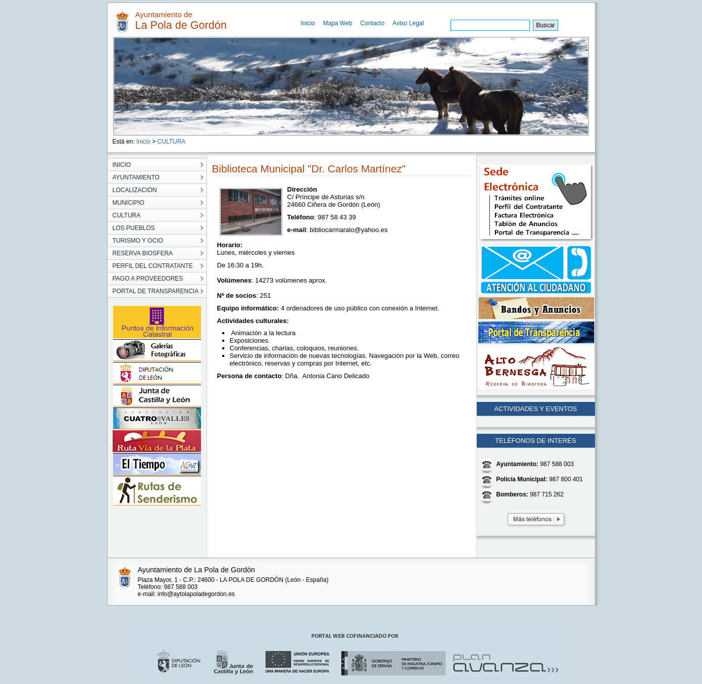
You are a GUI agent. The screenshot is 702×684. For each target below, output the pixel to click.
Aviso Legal (408, 23)
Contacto (372, 23)
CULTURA (172, 141)
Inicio (308, 23)
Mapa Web (338, 23)
